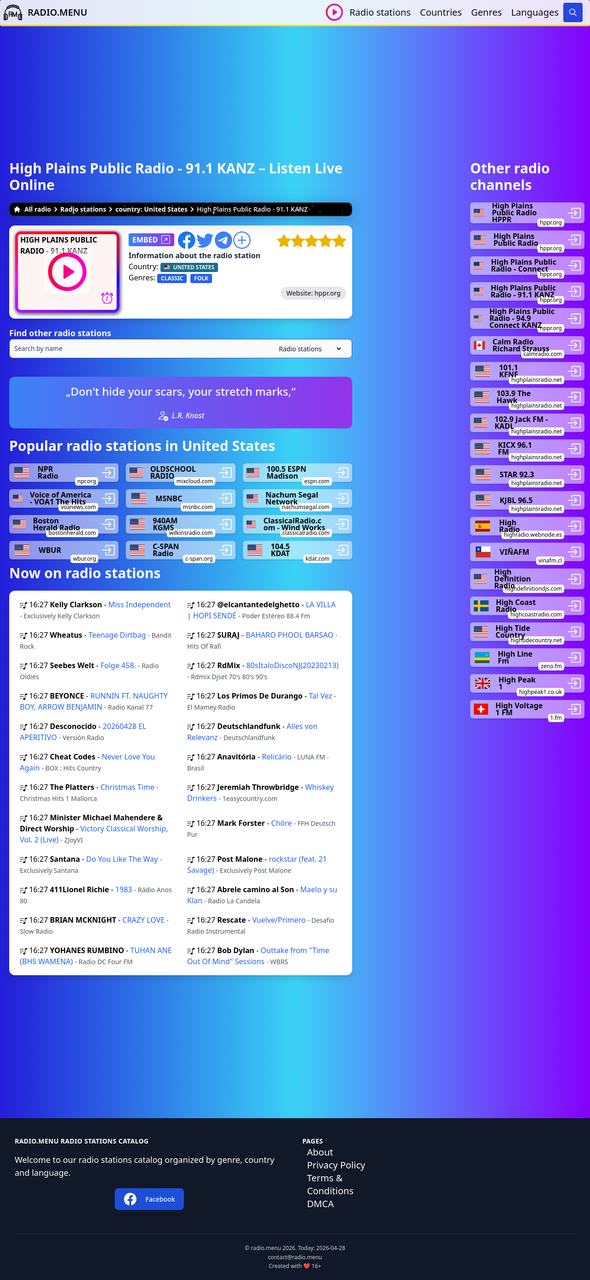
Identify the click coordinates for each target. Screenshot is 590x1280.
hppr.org (327, 293)
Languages (535, 12)
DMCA (320, 1203)
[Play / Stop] (334, 12)
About (320, 1152)
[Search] (573, 12)
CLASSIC (172, 278)
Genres (486, 12)
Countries (441, 12)
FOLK (201, 278)
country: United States (151, 209)
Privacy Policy (336, 1165)
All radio (32, 209)
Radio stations (380, 12)
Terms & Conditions (330, 1184)
